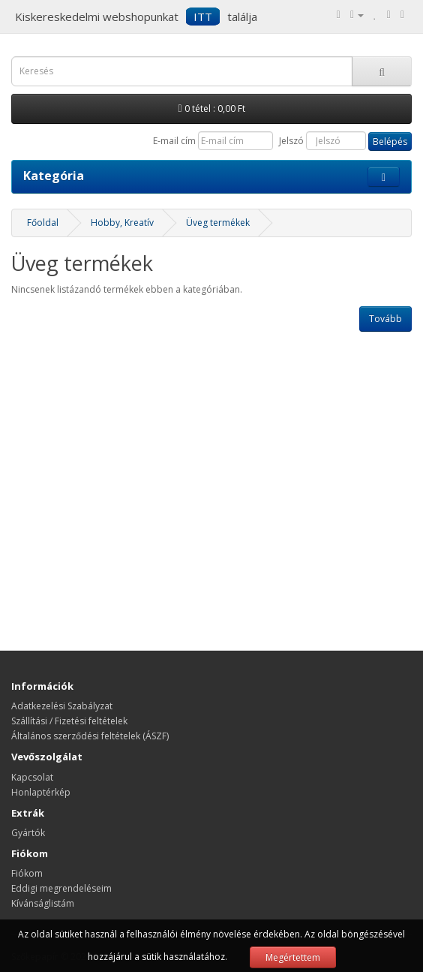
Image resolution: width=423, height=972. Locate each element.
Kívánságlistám (42, 903)
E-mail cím (174, 140)
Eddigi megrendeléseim (61, 888)
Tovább (385, 318)
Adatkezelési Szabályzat (61, 706)
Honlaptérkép (40, 792)
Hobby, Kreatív (122, 222)
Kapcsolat (32, 777)
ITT (203, 16)
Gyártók (28, 832)
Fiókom (27, 873)
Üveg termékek (218, 222)
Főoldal (42, 222)
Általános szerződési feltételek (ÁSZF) (90, 736)
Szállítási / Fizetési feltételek (69, 721)
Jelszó (291, 140)
